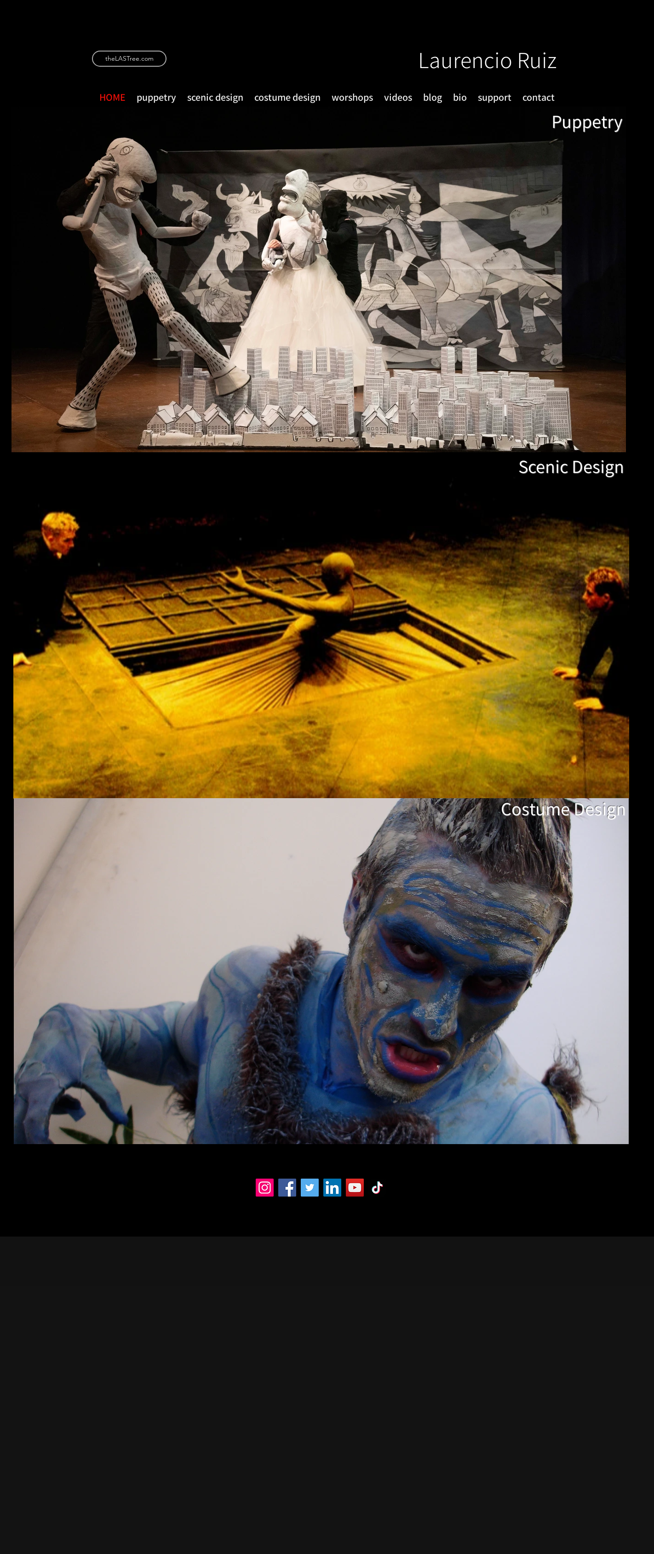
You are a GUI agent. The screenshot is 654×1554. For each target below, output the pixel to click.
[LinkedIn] (332, 1188)
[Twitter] (310, 1188)
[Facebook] (287, 1188)
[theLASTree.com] (129, 59)
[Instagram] (265, 1188)
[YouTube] (355, 1188)
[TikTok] (377, 1188)
